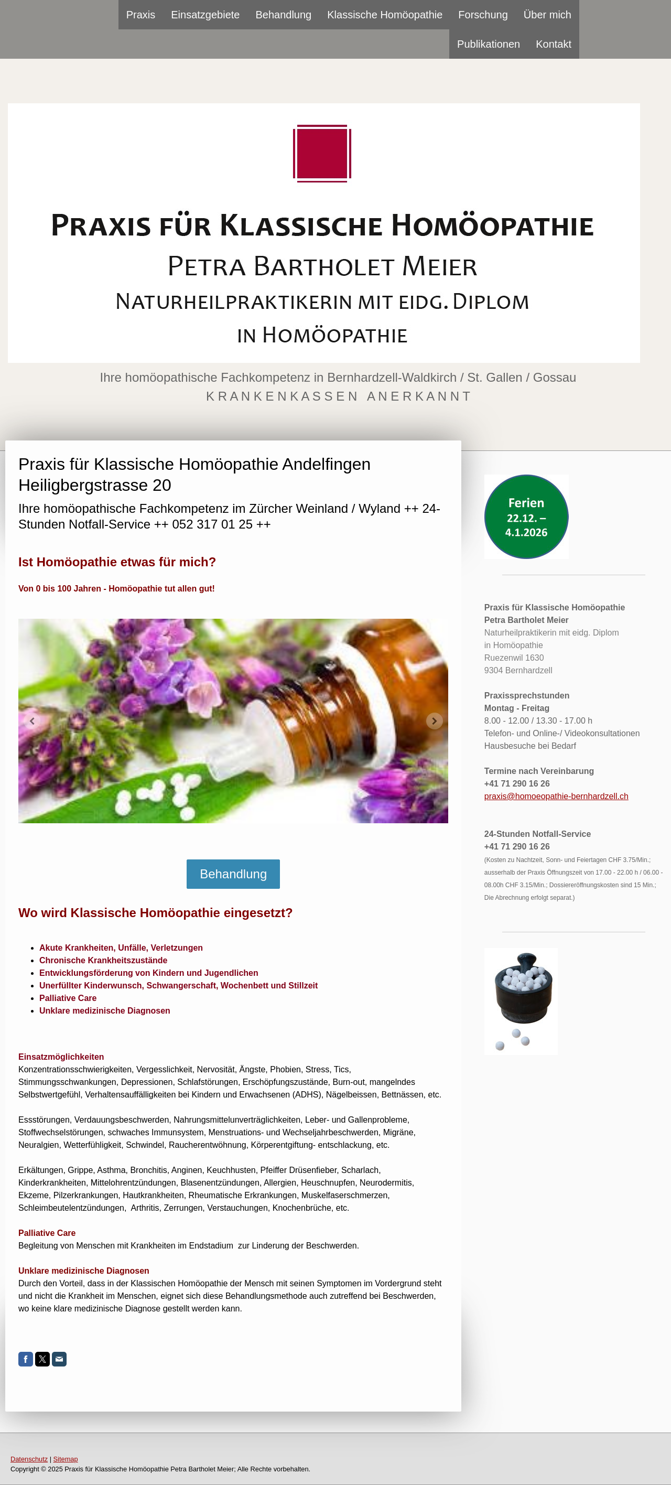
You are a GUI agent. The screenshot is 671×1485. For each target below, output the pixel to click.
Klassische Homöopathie (384, 14)
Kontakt (553, 44)
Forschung (483, 14)
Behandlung (283, 14)
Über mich (547, 14)
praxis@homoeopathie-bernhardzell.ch (556, 796)
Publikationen (488, 44)
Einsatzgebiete (205, 14)
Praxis (141, 14)
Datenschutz (29, 1459)
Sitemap (65, 1459)
